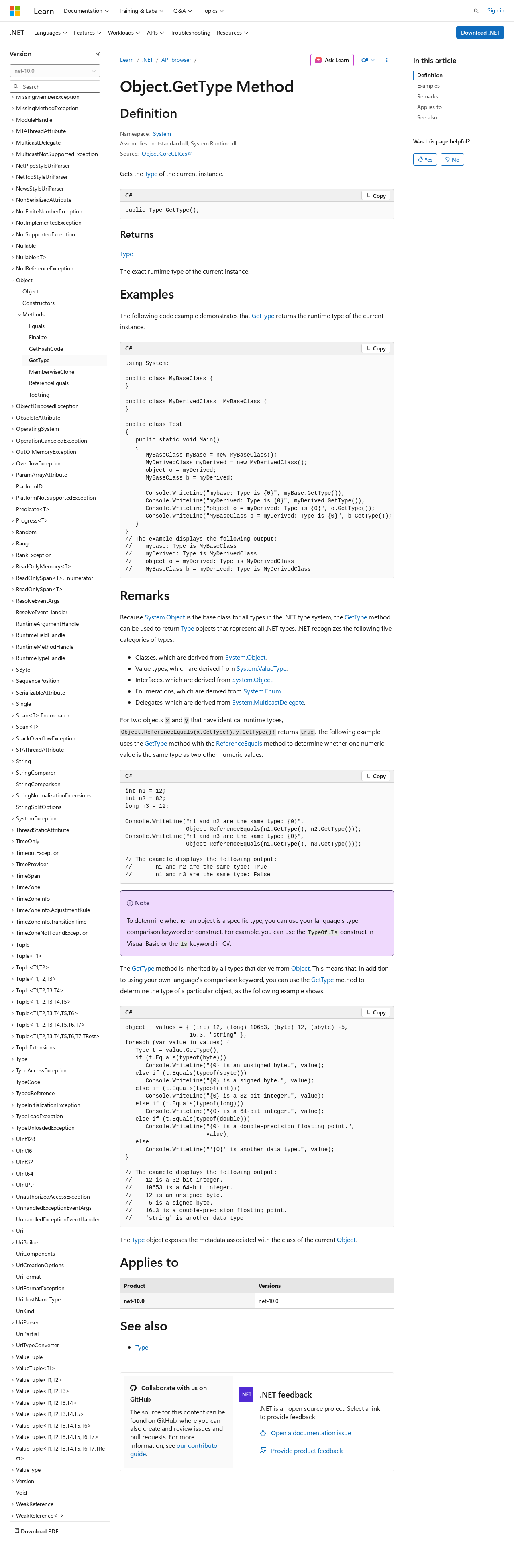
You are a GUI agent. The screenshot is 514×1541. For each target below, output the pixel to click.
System (162, 133)
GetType (263, 315)
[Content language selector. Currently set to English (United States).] (46, 1529)
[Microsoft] (15, 11)
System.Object (165, 617)
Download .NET (480, 32)
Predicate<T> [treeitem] (33, 462)
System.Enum (262, 690)
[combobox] (55, 70)
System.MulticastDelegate (268, 702)
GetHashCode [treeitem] (46, 301)
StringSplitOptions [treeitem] (38, 760)
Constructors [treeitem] (38, 256)
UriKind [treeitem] (25, 1264)
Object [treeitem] (30, 244)
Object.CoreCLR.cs (164, 153)
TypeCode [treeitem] (28, 1035)
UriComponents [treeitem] (35, 1206)
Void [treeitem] (21, 1445)
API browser (176, 60)
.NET (147, 60)
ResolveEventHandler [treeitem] (41, 565)
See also (427, 117)
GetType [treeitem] (39, 313)
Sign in (495, 10)
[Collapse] (98, 54)
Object (300, 968)
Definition (430, 75)
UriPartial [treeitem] (27, 1287)
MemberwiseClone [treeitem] (51, 324)
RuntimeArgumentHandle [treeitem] (47, 576)
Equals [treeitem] (37, 279)
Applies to (429, 107)
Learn (127, 60)
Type (151, 173)
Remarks (427, 96)
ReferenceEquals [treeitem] (49, 336)
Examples (428, 85)
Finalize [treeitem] (38, 290)
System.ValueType (261, 668)
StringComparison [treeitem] (38, 737)
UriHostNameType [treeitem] (38, 1252)
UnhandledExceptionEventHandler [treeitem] (58, 1172)
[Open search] (476, 11)
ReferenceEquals (239, 743)
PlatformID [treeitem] (29, 439)
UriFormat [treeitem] (28, 1229)
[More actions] (387, 60)
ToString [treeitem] (39, 347)
